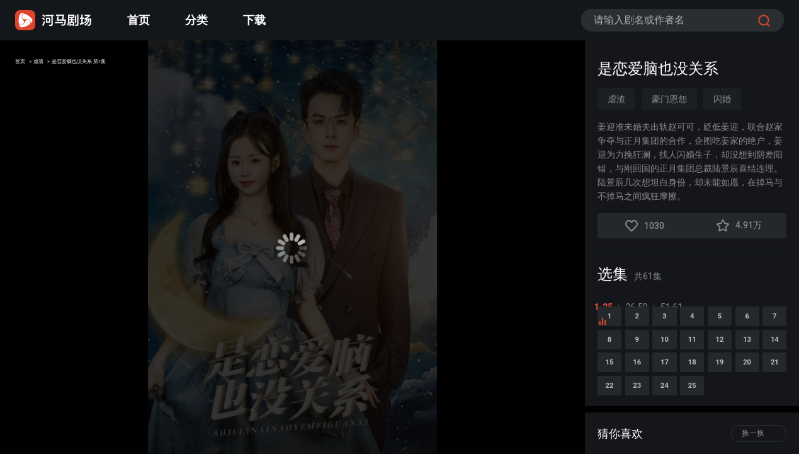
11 (614, 399)
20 (770, 432)
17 (653, 432)
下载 (254, 19)
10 (770, 366)
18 (692, 432)
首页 (138, 19)
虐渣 (58, 65)
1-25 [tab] (607, 307)
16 (614, 432)
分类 (196, 19)
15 (770, 399)
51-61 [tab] (675, 307)
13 (692, 399)
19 (731, 432)
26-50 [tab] (640, 307)
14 (731, 399)
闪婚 (722, 99)
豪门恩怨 (669, 99)
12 (653, 399)
